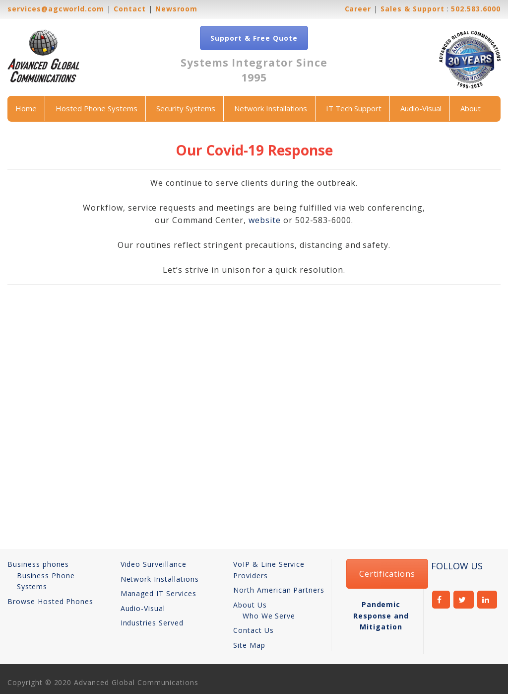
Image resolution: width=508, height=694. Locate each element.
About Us (250, 605)
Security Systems (185, 108)
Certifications (387, 573)
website (265, 220)
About (470, 108)
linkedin (487, 600)
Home (26, 108)
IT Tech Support (353, 108)
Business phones (38, 564)
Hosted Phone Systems (96, 108)
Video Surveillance (154, 564)
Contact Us (253, 630)
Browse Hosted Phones (50, 601)
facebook (441, 600)
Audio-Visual (421, 108)
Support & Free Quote (253, 38)
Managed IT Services (158, 593)
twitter (463, 600)
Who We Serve (269, 615)
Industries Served (152, 622)
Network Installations (270, 108)
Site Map (249, 645)
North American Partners (278, 590)
